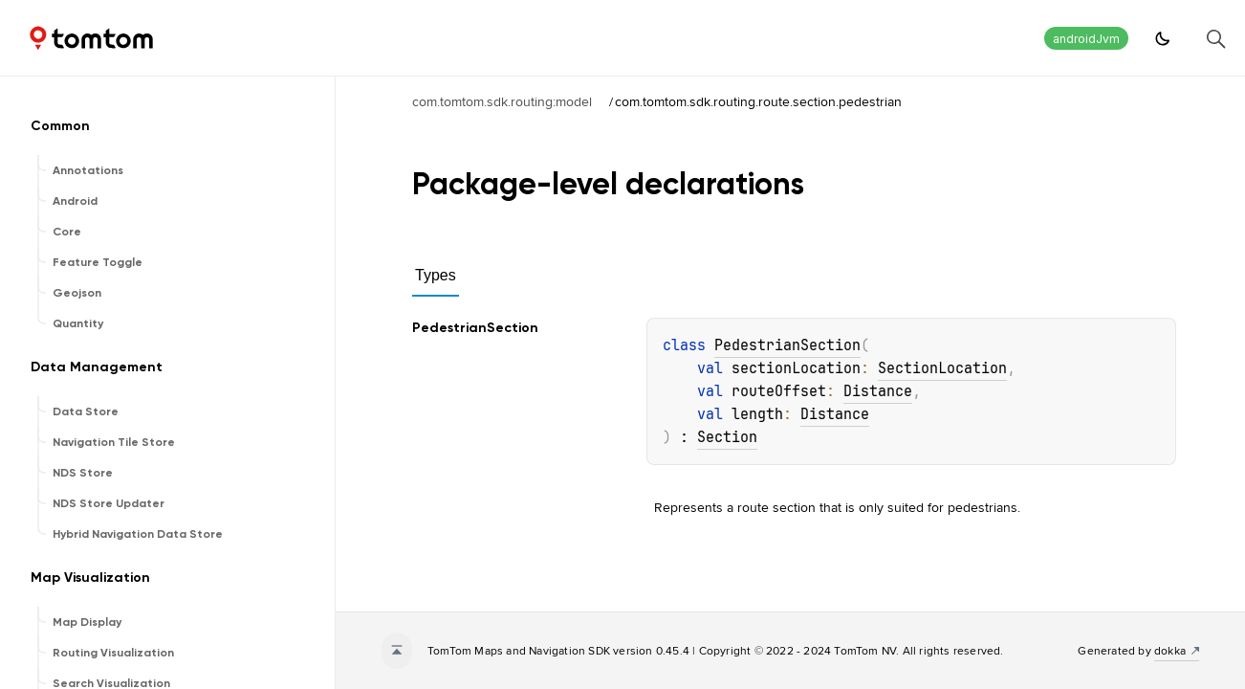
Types (435, 275)
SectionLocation (942, 368)
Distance (877, 391)
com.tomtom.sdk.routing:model (502, 101)
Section (727, 437)
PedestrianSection (787, 345)
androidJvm (1086, 39)
